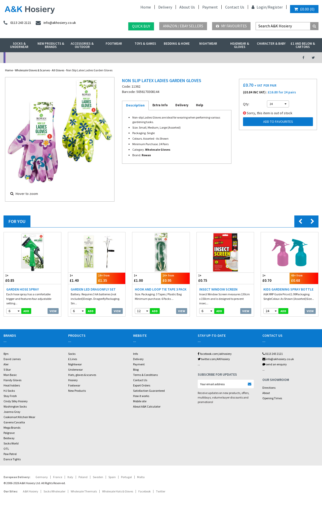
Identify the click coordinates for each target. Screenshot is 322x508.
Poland (83, 477)
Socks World (11, 443)
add (26, 311)
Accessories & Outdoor (82, 45)
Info (135, 354)
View (53, 311)
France (57, 477)
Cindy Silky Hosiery (16, 401)
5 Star (7, 369)
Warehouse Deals (184, 57)
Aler (6, 364)
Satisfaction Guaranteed (149, 390)
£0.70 (275, 278)
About (266, 393)
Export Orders (141, 385)
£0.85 (18, 278)
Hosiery (73, 380)
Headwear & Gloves (239, 45)
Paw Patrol (10, 454)
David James (12, 359)
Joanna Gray (12, 412)
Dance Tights (12, 459)
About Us (187, 7)
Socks (71, 354)
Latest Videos (257, 57)
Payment (210, 7)
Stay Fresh (10, 396)
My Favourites (231, 26)
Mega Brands (12, 427)
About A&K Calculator (146, 406)
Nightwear (208, 43)
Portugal (126, 477)
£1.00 (146, 278)
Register (275, 7)
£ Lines (72, 359)
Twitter (160, 491)
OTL (6, 448)
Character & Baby (271, 43)
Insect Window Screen (218, 289)
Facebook (144, 491)
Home (145, 7)
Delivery (165, 7)
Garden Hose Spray (22, 289)
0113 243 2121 (272, 354)
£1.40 (82, 278)
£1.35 (111, 278)
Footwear (114, 43)
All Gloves (58, 70)
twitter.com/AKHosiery (214, 359)
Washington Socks (15, 406)
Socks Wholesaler (54, 491)
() (304, 9)
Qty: (246, 104)
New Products (77, 390)
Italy (70, 477)
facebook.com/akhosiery (215, 354)
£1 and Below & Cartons (303, 45)
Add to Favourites (278, 121)
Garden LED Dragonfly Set (93, 289)
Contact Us (234, 7)
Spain (112, 477)
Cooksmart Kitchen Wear (19, 417)
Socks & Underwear (19, 45)
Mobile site (139, 401)
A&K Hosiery (30, 491)
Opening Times (272, 398)
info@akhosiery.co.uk (278, 359)
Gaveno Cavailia (14, 422)
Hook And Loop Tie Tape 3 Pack (160, 289)
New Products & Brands (50, 45)
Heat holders (12, 385)
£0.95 (175, 278)
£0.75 (211, 278)
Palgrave (9, 433)
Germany (41, 477)
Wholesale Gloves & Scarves (32, 70)
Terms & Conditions (145, 375)
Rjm (6, 354)
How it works (141, 396)
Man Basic (10, 375)
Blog (136, 369)
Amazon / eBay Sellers (183, 26)
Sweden (98, 477)
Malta (141, 477)
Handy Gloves (12, 380)
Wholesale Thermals (84, 491)
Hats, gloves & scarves (82, 375)
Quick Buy (141, 26)
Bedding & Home (177, 43)
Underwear (75, 369)
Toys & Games (145, 43)
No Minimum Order (39, 57)
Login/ (260, 7)
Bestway (9, 438)
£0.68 (304, 278)
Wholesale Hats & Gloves (117, 491)
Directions (268, 387)
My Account (112, 57)
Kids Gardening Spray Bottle (288, 289)
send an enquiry (274, 364)
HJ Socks (9, 390)
